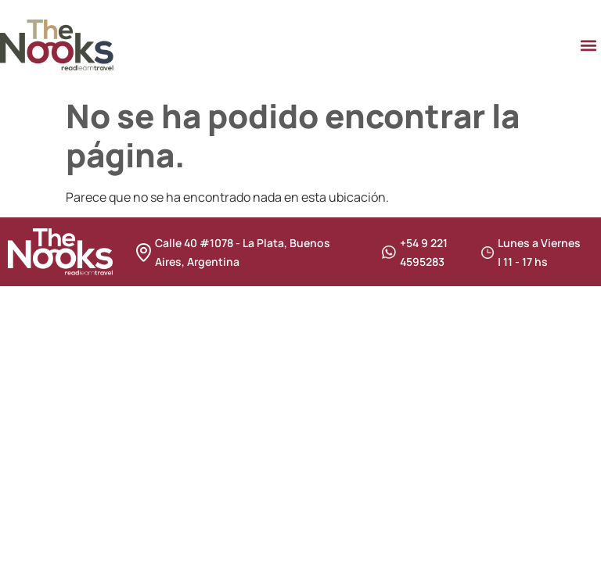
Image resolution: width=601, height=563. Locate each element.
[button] (588, 45)
